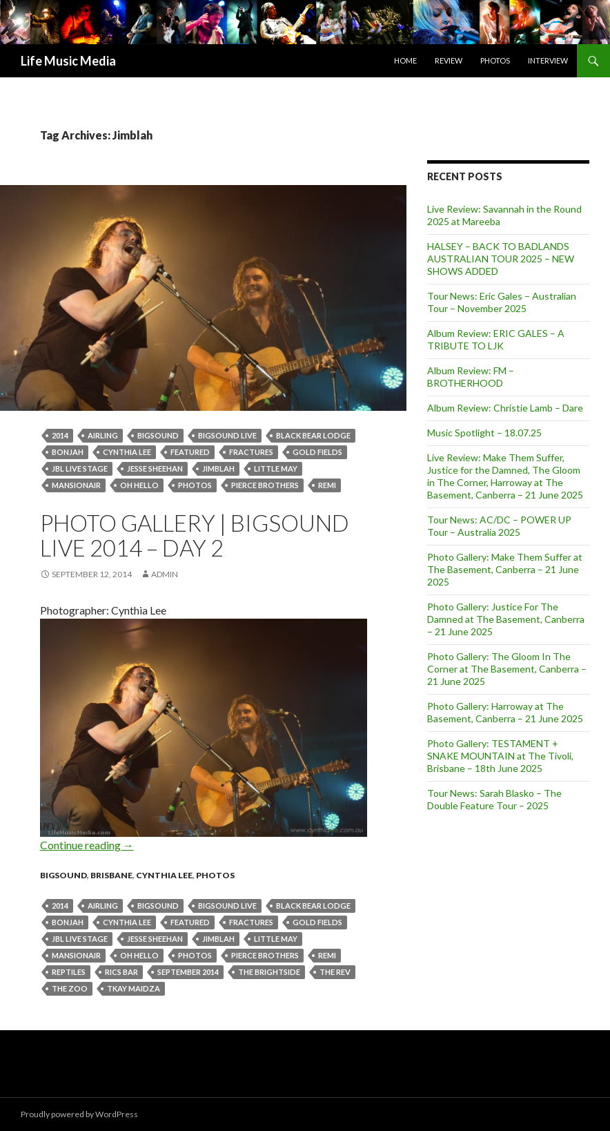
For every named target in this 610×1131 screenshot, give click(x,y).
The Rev (335, 971)
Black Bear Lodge (313, 435)
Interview (548, 60)
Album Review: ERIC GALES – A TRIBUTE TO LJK (495, 339)
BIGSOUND (158, 435)
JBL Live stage (80, 468)
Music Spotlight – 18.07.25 (484, 432)
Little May (275, 468)
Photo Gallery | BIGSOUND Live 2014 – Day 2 (194, 535)
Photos (495, 60)
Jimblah (218, 468)
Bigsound (63, 875)
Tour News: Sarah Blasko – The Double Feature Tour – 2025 (494, 799)
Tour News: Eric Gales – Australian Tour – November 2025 (501, 302)
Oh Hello (139, 485)
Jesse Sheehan (155, 468)
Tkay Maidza (133, 988)
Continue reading (87, 844)
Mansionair (76, 485)
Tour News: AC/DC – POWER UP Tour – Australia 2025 (499, 526)
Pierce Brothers (265, 485)
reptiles (69, 971)
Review (448, 60)
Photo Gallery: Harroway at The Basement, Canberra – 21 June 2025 (505, 712)
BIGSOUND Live (227, 435)
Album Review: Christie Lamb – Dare (505, 408)
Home (405, 60)
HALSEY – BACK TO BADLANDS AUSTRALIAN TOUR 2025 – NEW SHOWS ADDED (500, 258)
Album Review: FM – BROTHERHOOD (470, 377)
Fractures (251, 451)
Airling (103, 435)
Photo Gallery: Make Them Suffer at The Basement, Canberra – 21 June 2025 (504, 569)
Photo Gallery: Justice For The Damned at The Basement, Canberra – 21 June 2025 (505, 619)
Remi (327, 485)
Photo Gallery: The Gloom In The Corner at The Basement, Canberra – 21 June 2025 (507, 668)
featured (190, 451)
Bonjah (67, 451)
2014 (60, 435)
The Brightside (269, 971)
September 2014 (188, 971)
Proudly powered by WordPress (79, 1114)
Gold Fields (317, 451)
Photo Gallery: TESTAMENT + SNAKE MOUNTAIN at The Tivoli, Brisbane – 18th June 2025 (500, 755)
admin (164, 574)
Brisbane (111, 875)
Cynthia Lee (127, 451)
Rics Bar (121, 971)
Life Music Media (68, 60)
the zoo (70, 988)
